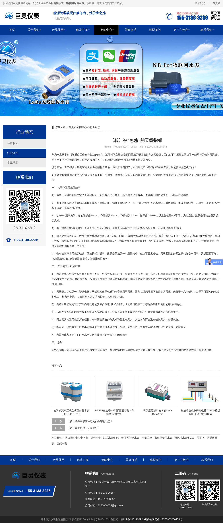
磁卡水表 (95, 437)
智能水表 (62, 443)
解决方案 (82, 29)
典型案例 (155, 29)
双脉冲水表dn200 (184, 437)
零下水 (201, 437)
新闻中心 (106, 29)
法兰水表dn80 (111, 437)
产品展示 (57, 29)
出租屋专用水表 (163, 437)
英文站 (216, 3)
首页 (12, 29)
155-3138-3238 (106, 499)
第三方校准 (180, 29)
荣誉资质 (130, 29)
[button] (108, 113)
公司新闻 (12, 143)
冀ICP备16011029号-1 (133, 519)
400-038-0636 (105, 492)
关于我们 (33, 29)
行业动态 (12, 153)
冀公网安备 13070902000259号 (165, 519)
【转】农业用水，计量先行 (82, 428)
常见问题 (12, 162)
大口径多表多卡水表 (76, 437)
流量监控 (147, 437)
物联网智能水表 (130, 437)
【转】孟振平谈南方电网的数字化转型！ (90, 421)
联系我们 (200, 3)
